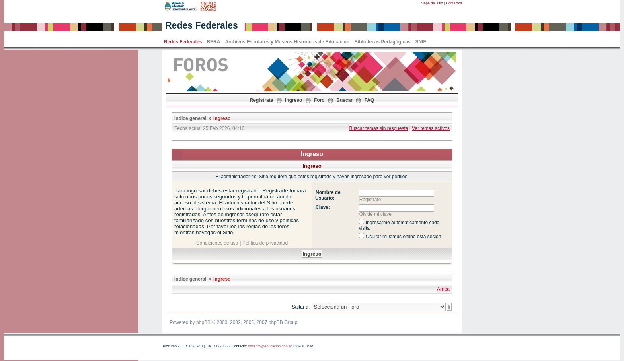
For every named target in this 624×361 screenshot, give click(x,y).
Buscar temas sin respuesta (378, 128)
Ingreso (293, 100)
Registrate (261, 100)
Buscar (344, 100)
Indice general (190, 118)
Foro (319, 100)
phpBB (203, 322)
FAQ (369, 100)
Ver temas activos (431, 128)
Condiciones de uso (217, 243)
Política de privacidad (265, 243)
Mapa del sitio (432, 3)
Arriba (443, 289)
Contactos (454, 3)
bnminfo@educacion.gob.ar (270, 346)
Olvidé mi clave (375, 214)
